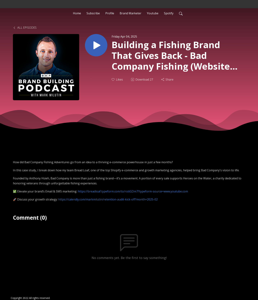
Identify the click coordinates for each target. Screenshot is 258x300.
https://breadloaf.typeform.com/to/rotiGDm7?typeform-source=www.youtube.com (133, 191)
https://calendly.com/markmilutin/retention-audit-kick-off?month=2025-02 (108, 199)
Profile (109, 13)
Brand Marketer (130, 13)
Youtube (152, 13)
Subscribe (93, 13)
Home (77, 13)
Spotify (168, 13)
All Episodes (25, 28)
